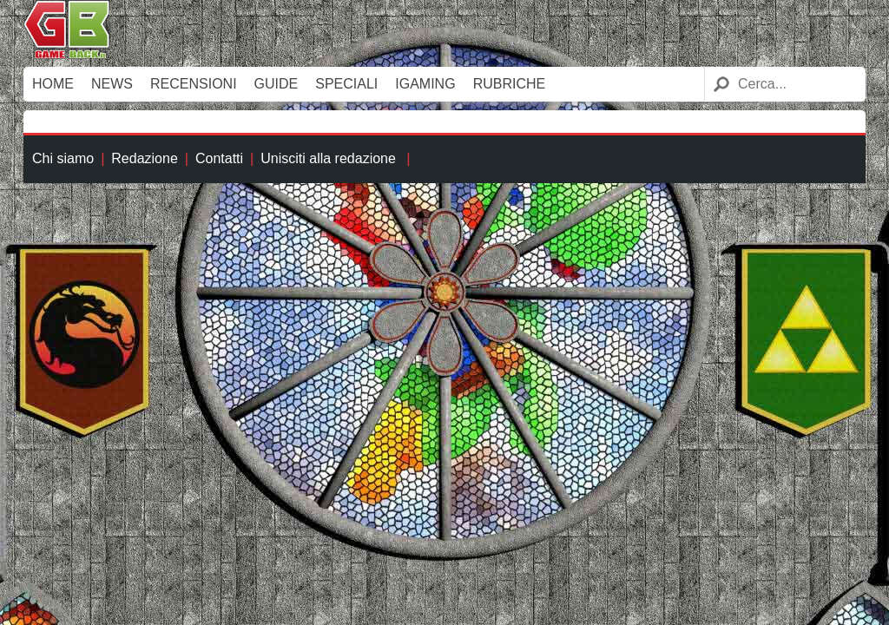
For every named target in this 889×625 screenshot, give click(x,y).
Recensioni (193, 83)
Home (53, 83)
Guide (276, 83)
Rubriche (509, 83)
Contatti (219, 158)
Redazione (144, 158)
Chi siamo (63, 158)
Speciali (346, 83)
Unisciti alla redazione (328, 158)
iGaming (425, 83)
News (112, 83)
